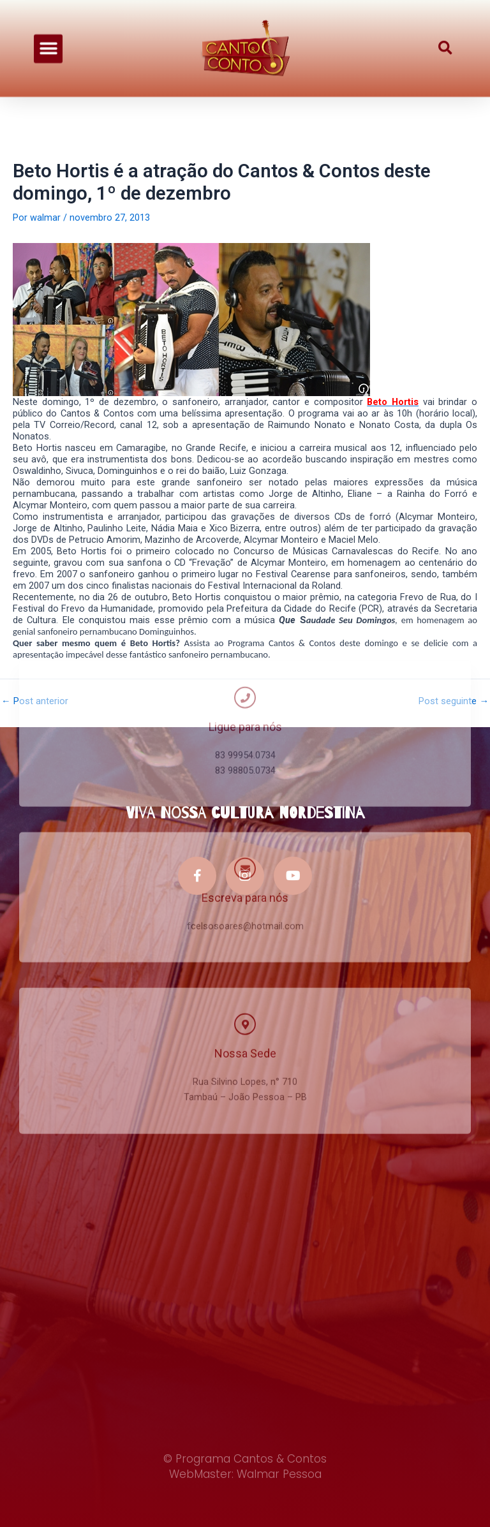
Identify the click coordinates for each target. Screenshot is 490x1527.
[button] (48, 40)
